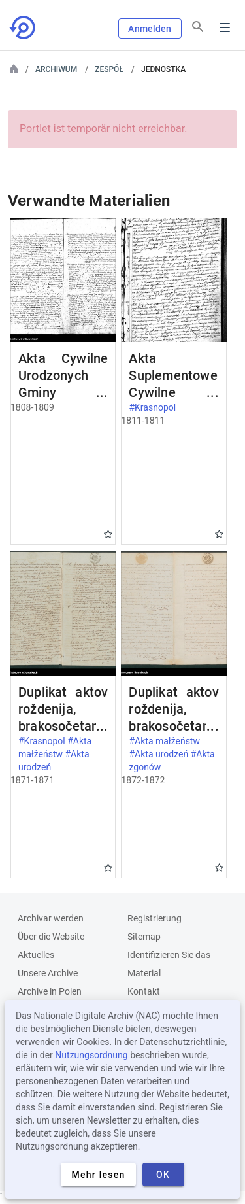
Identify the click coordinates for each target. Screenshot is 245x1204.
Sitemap (144, 936)
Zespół (109, 69)
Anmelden (149, 29)
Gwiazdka (108, 534)
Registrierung (154, 918)
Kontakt (143, 991)
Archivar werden (51, 918)
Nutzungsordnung (91, 1055)
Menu (225, 27)
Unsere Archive (48, 973)
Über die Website (51, 936)
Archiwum (56, 69)
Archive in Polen (50, 991)
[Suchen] (198, 27)
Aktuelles (36, 955)
